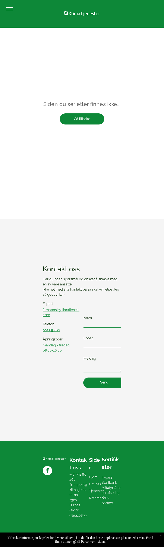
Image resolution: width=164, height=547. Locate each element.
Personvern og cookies (18, 542)
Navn (87, 318)
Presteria (157, 538)
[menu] (9, 9)
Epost (88, 338)
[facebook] (47, 471)
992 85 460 (51, 330)
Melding (89, 358)
